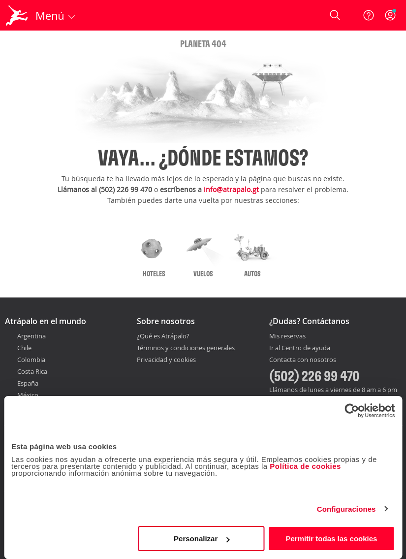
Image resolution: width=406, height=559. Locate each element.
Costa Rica (32, 371)
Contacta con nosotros (302, 360)
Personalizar (201, 538)
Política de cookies (305, 466)
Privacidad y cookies (166, 359)
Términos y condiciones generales (186, 347)
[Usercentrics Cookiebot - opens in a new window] (352, 410)
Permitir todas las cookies (331, 538)
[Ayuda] (369, 15)
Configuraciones (346, 509)
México (27, 395)
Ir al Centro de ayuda (299, 348)
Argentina (31, 335)
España (27, 383)
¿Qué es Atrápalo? (163, 335)
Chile (24, 347)
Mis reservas (287, 336)
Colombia (31, 359)
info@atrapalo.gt (231, 189)
